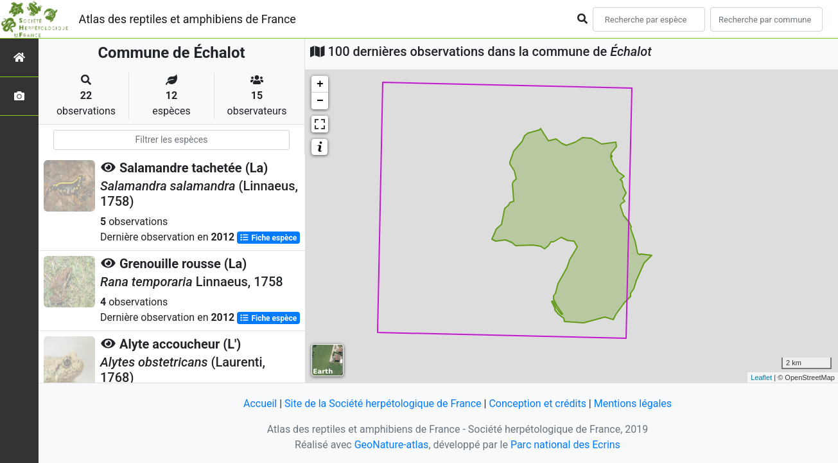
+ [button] (320, 84)
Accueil (260, 403)
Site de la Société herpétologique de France (382, 403)
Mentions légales (633, 403)
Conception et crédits (537, 403)
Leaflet (761, 377)
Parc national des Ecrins (565, 445)
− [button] (320, 101)
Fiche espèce (268, 237)
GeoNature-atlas (391, 445)
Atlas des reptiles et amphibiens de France (187, 19)
